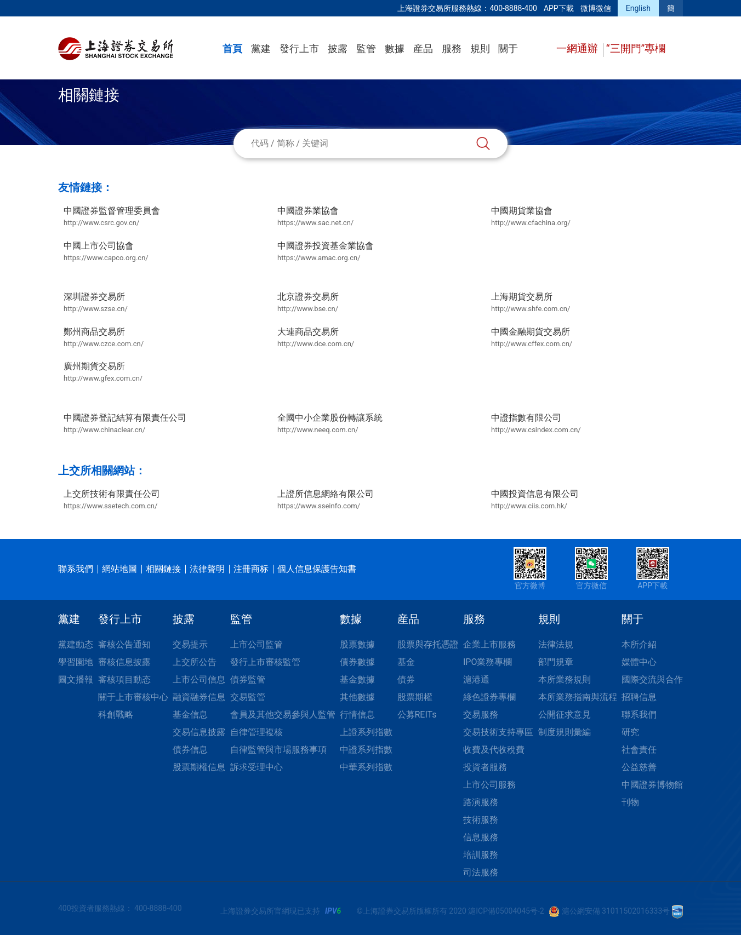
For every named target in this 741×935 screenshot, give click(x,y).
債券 (406, 679)
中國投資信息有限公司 (535, 500)
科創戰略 (115, 714)
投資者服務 (485, 767)
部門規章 (555, 662)
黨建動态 (75, 644)
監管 (366, 48)
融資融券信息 (199, 697)
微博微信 (595, 8)
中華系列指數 (366, 767)
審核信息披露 (124, 662)
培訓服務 (480, 855)
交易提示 (190, 644)
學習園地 (75, 662)
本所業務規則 (564, 679)
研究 (630, 732)
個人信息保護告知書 (316, 569)
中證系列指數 (366, 749)
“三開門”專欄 (636, 48)
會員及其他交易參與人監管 (282, 714)
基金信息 (190, 714)
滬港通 (476, 679)
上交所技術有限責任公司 (112, 500)
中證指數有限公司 (536, 423)
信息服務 (480, 837)
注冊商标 (251, 569)
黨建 (261, 48)
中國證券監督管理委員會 (112, 216)
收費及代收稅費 (494, 749)
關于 (508, 48)
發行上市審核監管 (265, 662)
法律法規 (555, 644)
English (638, 8)
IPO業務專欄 (487, 662)
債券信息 (190, 749)
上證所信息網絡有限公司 (325, 500)
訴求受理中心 (256, 767)
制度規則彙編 (564, 732)
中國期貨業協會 (531, 216)
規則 (480, 48)
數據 (394, 48)
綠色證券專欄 (489, 697)
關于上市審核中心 (133, 697)
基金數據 (357, 679)
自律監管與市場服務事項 (278, 749)
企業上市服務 (489, 644)
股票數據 (357, 644)
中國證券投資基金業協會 (325, 251)
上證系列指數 (366, 732)
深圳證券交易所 (96, 302)
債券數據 (357, 662)
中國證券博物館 (652, 784)
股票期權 (414, 697)
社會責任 (639, 749)
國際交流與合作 (652, 679)
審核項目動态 (124, 679)
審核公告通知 (124, 644)
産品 (423, 48)
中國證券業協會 (315, 216)
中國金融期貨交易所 (531, 337)
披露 (337, 48)
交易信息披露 (199, 732)
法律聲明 (207, 569)
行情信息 (357, 714)
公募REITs (417, 714)
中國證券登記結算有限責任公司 (125, 423)
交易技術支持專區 (498, 732)
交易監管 (247, 697)
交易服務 (480, 714)
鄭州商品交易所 (104, 337)
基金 (406, 662)
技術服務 (480, 819)
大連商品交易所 (315, 337)
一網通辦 (578, 48)
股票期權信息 (199, 767)
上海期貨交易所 (530, 302)
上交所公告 (194, 662)
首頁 (232, 48)
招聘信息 (639, 697)
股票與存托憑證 (428, 644)
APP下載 (559, 8)
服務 (451, 48)
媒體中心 (639, 662)
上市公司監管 (256, 644)
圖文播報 (75, 679)
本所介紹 (639, 644)
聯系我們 (75, 569)
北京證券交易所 (308, 302)
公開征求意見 (564, 714)
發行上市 (299, 48)
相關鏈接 (163, 569)
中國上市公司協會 (106, 251)
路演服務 (480, 802)
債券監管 (247, 679)
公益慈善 (639, 767)
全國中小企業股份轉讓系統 (330, 423)
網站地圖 (119, 569)
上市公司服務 (489, 784)
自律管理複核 (256, 732)
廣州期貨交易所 (103, 372)
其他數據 (357, 697)
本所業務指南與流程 (577, 697)
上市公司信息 (199, 679)
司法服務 (480, 872)
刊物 (630, 802)
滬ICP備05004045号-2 (506, 911)
